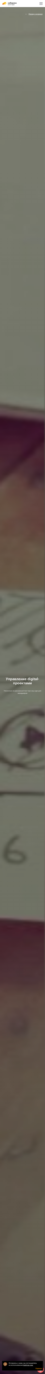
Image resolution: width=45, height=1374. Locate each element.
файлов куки (28, 1365)
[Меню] (41, 3)
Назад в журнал (36, 14)
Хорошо (39, 1368)
